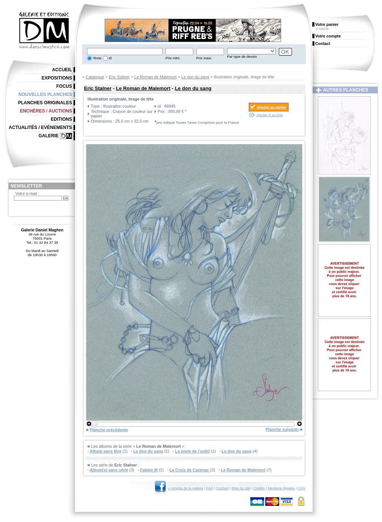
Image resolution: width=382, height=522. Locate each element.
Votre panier (326, 24)
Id (110, 58)
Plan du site (241, 488)
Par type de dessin (242, 56)
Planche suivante (282, 429)
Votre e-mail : (27, 193)
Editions (61, 119)
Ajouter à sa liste (269, 115)
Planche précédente (109, 430)
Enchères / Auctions (46, 111)
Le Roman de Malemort (155, 77)
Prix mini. (172, 58)
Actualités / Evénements (40, 127)
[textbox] (124, 51)
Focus (64, 86)
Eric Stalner (119, 77)
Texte (96, 58)
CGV (301, 488)
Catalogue (95, 77)
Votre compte (328, 36)
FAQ (209, 488)
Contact (222, 488)
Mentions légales (281, 488)
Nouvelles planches (45, 94)
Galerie (49, 135)
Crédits (259, 488)
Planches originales (45, 102)
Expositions (57, 78)
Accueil (62, 69)
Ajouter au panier (271, 107)
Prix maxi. (204, 58)
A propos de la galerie (185, 488)
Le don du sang (195, 77)
